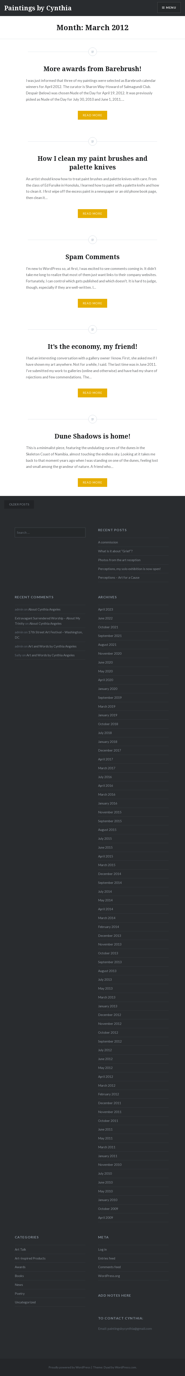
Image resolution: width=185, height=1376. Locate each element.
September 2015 (110, 821)
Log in (102, 1249)
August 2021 (107, 644)
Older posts (19, 504)
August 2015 (107, 830)
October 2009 (108, 1209)
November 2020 (110, 653)
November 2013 (110, 944)
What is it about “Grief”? (115, 551)
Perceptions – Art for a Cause (118, 577)
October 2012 (108, 1032)
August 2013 (107, 971)
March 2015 (106, 865)
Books (19, 1276)
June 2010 (105, 1182)
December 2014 (109, 874)
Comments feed (109, 1267)
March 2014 (106, 918)
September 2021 (110, 636)
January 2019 (107, 715)
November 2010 (110, 1164)
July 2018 (105, 733)
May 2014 (105, 900)
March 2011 (106, 1147)
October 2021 (108, 627)
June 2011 (105, 1129)
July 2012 (105, 1050)
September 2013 (110, 962)
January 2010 (107, 1200)
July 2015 (105, 838)
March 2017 (106, 768)
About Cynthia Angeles (44, 609)
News (19, 1285)
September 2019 (110, 697)
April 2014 (105, 909)
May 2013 (105, 988)
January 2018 (107, 742)
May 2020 (105, 671)
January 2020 (107, 689)
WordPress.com (125, 1367)
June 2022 (105, 618)
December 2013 (109, 935)
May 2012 (105, 1068)
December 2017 (109, 750)
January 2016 (107, 803)
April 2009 (105, 1217)
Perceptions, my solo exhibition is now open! (129, 569)
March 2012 (106, 1085)
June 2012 (105, 1059)
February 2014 (108, 927)
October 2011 (108, 1121)
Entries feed (106, 1258)
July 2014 (105, 891)
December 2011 (109, 1103)
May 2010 (105, 1191)
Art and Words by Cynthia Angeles (52, 646)
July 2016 (105, 777)
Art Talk (20, 1249)
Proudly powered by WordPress (69, 1367)
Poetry (20, 1293)
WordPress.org (109, 1276)
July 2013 (105, 979)
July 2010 (105, 1173)
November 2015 (110, 812)
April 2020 (105, 680)
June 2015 (105, 847)
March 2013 (106, 997)
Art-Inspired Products (30, 1258)
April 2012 (105, 1076)
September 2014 (110, 882)
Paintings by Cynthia (38, 8)
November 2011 (110, 1112)
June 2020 (105, 662)
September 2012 (110, 1041)
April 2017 (105, 759)
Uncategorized (25, 1302)
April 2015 (105, 856)
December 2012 (109, 1015)
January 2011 (107, 1156)
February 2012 (108, 1094)
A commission (108, 542)
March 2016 (106, 794)
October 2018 (108, 724)
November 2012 (110, 1023)
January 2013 (107, 1006)
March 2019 (106, 706)
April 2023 (105, 609)
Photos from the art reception (119, 560)
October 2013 (108, 953)
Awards (20, 1267)
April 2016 (105, 785)
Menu (171, 7)
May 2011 (105, 1138)
